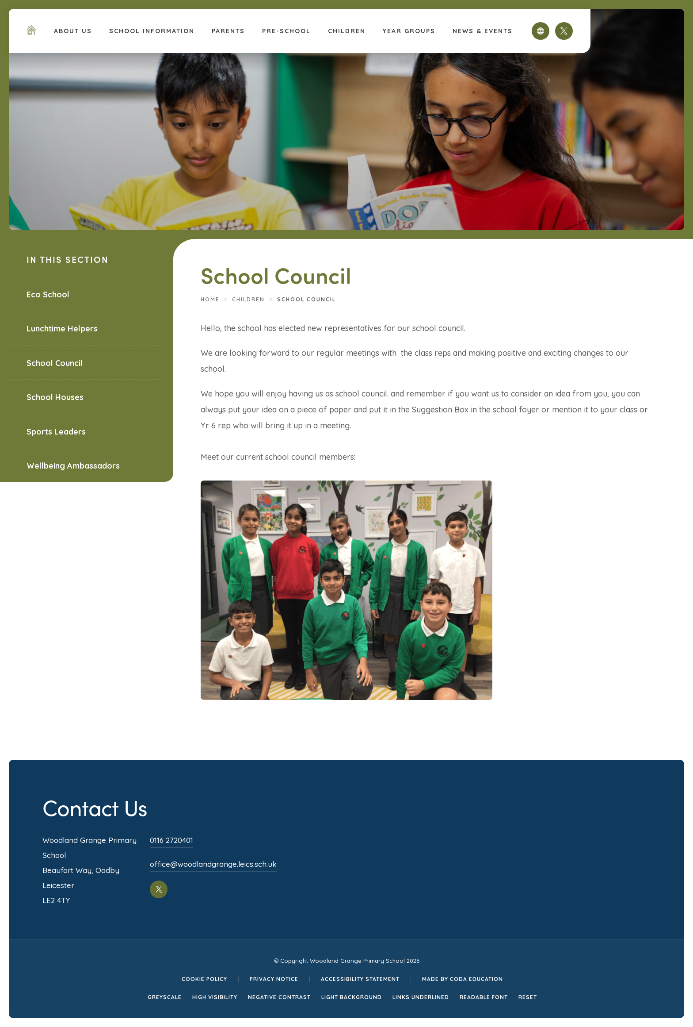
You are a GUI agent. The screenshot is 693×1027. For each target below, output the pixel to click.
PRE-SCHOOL (286, 31)
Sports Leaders (56, 432)
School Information (151, 31)
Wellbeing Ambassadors (73, 466)
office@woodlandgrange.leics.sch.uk (213, 864)
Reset (527, 997)
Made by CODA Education (462, 979)
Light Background (351, 997)
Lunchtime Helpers (62, 328)
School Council (55, 363)
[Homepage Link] (31, 32)
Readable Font (484, 997)
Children (347, 31)
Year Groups (409, 31)
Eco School (48, 294)
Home (210, 299)
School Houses (55, 397)
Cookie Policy (204, 979)
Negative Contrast (279, 997)
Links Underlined (420, 997)
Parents (228, 31)
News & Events (483, 31)
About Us (73, 31)
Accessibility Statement (360, 979)
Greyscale (165, 997)
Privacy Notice (274, 979)
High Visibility (214, 997)
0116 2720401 (171, 840)
